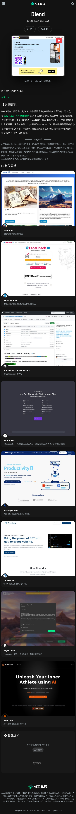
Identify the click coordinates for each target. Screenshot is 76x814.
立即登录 (38, 749)
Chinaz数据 (21, 115)
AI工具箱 (30, 811)
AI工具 (34, 81)
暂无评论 (14, 735)
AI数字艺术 (44, 81)
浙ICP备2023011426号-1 (42, 811)
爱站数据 (8, 115)
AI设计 (4, 97)
